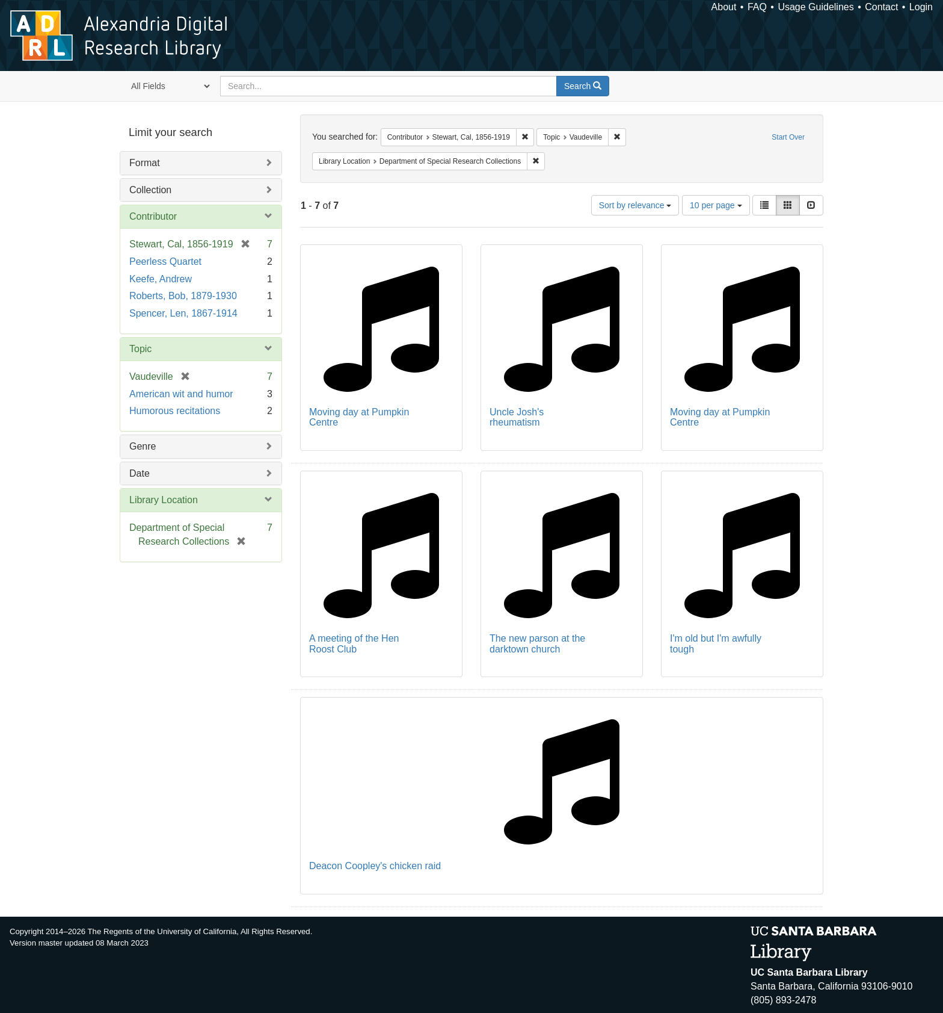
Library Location (163, 500)
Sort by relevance (635, 205)
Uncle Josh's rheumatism (517, 417)
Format (144, 163)
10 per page (716, 205)
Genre (142, 446)
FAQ (757, 7)
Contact (881, 7)
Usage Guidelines (815, 7)
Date (139, 473)
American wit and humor (181, 394)
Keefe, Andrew (160, 279)
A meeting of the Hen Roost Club (354, 643)
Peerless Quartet (165, 261)
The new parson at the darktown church (537, 643)
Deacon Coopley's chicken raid (375, 866)
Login (921, 7)
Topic (140, 349)
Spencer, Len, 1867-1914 (183, 313)
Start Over (788, 137)
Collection (150, 190)
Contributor (153, 216)
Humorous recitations (174, 411)
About (724, 7)
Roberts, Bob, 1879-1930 (183, 296)
